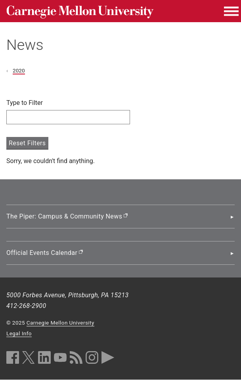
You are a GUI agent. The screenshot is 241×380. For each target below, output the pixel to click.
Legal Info (19, 333)
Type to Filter (24, 102)
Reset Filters (27, 143)
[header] (120, 31)
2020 (19, 70)
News (25, 44)
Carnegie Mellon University (60, 322)
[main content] (120, 132)
